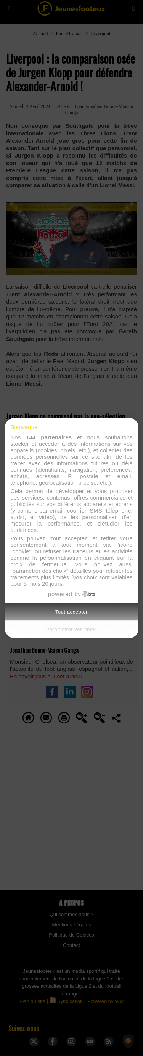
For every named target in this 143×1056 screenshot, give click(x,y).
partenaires (56, 437)
